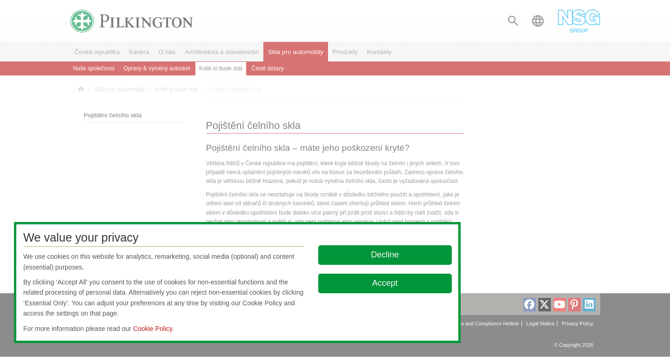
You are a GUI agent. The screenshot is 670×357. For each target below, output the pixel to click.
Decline (385, 254)
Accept (385, 283)
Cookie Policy (152, 328)
